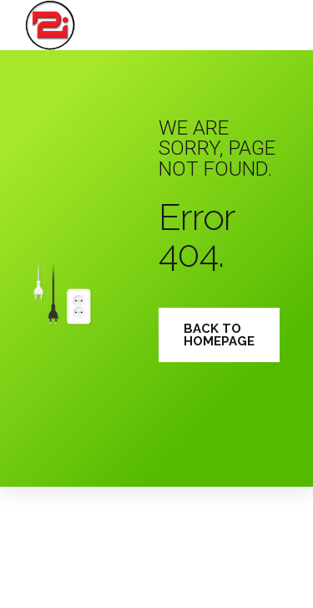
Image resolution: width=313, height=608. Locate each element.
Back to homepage (219, 335)
